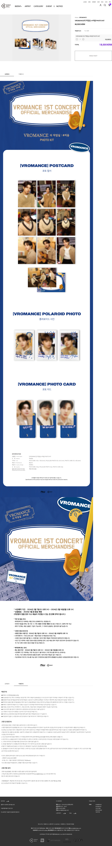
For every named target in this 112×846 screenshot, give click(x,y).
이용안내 (21, 74)
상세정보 (7, 74)
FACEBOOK (98, 806)
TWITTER (98, 812)
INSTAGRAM (99, 810)
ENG (102, 2)
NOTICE (59, 6)
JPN (110, 2)
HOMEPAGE (98, 804)
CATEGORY (38, 6)
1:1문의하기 (51, 824)
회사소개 (40, 824)
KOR (98, 2)
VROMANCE (83, 17)
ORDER (94, 2)
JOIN (89, 2)
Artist (76, 17)
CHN (106, 2)
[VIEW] (45, 830)
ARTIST (28, 6)
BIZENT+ (18, 6)
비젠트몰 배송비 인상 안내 (6, 808)
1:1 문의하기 (61, 813)
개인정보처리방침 (70, 824)
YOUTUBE (98, 808)
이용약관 (63, 824)
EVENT (49, 6)
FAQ (72, 813)
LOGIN (85, 2)
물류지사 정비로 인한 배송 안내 (8, 804)
